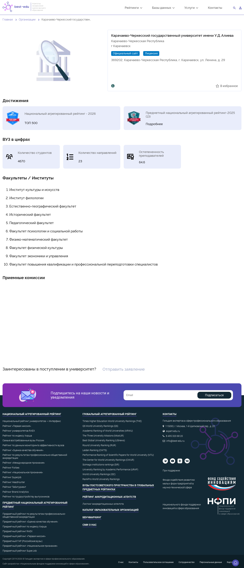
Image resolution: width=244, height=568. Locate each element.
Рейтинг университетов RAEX (19, 430)
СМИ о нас (90, 524)
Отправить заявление (124, 369)
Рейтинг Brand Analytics (16, 491)
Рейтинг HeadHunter (14, 482)
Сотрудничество (187, 562)
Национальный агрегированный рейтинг (32, 414)
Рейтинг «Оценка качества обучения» (23, 450)
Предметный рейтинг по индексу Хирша (25, 526)
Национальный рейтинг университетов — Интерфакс (32, 421)
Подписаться (214, 395)
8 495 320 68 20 (174, 436)
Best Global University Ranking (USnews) (104, 440)
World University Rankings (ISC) (99, 474)
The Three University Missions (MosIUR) (103, 435)
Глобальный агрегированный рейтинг (110, 414)
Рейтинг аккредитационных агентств (109, 496)
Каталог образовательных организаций (111, 509)
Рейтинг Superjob (12, 477)
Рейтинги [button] (133, 7)
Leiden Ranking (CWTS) (95, 450)
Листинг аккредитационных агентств (103, 504)
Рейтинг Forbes (11, 467)
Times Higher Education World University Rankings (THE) (112, 421)
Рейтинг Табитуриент (14, 487)
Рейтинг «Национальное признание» (23, 472)
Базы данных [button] (163, 7)
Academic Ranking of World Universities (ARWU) (108, 430)
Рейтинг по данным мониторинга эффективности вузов (33, 445)
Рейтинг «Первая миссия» (17, 426)
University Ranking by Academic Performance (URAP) (110, 469)
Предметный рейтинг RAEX (18, 531)
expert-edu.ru (173, 431)
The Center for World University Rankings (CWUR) (108, 459)
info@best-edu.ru (175, 441)
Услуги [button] (191, 7)
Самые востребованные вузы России (23, 440)
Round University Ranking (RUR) (99, 445)
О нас (121, 562)
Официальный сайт (125, 53)
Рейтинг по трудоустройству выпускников (26, 496)
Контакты (215, 7)
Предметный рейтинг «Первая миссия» (24, 536)
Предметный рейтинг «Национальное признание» (30, 545)
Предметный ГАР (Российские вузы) (23, 541)
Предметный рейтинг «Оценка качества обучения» (30, 521)
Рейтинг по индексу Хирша (17, 435)
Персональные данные (211, 562)
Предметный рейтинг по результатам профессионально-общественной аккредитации (34, 515)
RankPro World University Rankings (101, 479)
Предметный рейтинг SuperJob (20, 550)
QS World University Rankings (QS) (100, 426)
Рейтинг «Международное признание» (24, 462)
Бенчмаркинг (92, 517)
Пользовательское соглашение (158, 562)
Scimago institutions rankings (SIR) (101, 464)
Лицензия (151, 53)
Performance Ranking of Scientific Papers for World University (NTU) (118, 455)
